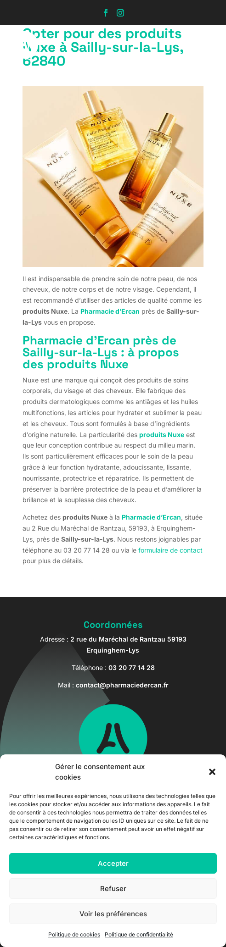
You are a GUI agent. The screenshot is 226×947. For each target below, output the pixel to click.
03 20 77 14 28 (131, 667)
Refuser (113, 888)
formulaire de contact (170, 550)
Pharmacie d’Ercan (110, 311)
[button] (212, 771)
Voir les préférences (113, 913)
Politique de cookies (74, 934)
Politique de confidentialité (139, 934)
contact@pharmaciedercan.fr (122, 685)
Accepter (113, 863)
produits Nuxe (161, 434)
